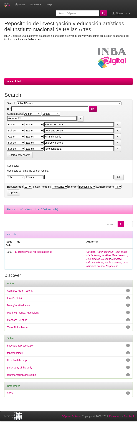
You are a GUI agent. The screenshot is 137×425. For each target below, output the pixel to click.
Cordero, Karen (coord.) (99, 251)
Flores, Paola (103, 262)
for (9, 108)
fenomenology (15, 353)
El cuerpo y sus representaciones (33, 251)
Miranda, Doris (120, 262)
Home (20, 4)
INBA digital (14, 81)
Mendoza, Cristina (17, 320)
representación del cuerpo (21, 374)
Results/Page (15, 186)
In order (73, 186)
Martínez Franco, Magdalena (102, 266)
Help (49, 4)
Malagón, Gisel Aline (105, 255)
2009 (10, 393)
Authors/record (105, 186)
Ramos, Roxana (101, 259)
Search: (11, 103)
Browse (35, 4)
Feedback (129, 416)
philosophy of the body (19, 367)
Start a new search (19, 155)
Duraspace (115, 416)
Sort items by (43, 186)
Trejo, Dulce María (17, 327)
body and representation (20, 345)
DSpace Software (71, 416)
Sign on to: (121, 13)
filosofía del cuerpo (17, 360)
